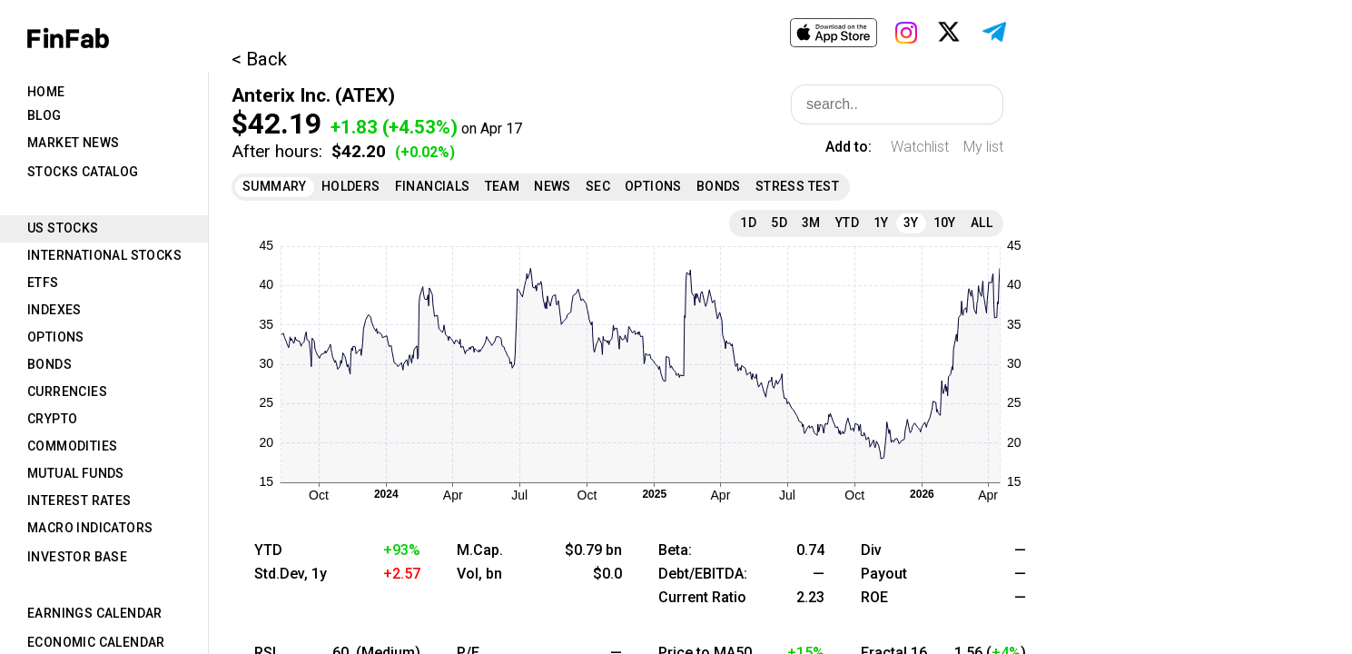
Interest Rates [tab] (79, 500)
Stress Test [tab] (797, 186)
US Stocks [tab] (63, 228)
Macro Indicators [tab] (90, 527)
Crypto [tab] (52, 418)
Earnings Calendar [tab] (95, 613)
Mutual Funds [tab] (75, 473)
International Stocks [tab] (104, 255)
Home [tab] (46, 91)
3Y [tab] (911, 222)
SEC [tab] (598, 186)
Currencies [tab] (67, 391)
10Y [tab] (944, 222)
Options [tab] (55, 337)
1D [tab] (748, 222)
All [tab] (981, 222)
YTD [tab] (847, 222)
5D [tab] (779, 222)
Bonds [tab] (49, 364)
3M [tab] (811, 222)
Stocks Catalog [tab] (83, 171)
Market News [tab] (73, 142)
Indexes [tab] (54, 309)
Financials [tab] (432, 186)
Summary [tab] (274, 186)
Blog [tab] (44, 115)
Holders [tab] (350, 186)
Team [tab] (502, 186)
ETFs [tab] (43, 282)
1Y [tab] (881, 222)
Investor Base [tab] (77, 557)
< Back (259, 59)
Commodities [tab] (72, 446)
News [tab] (552, 186)
